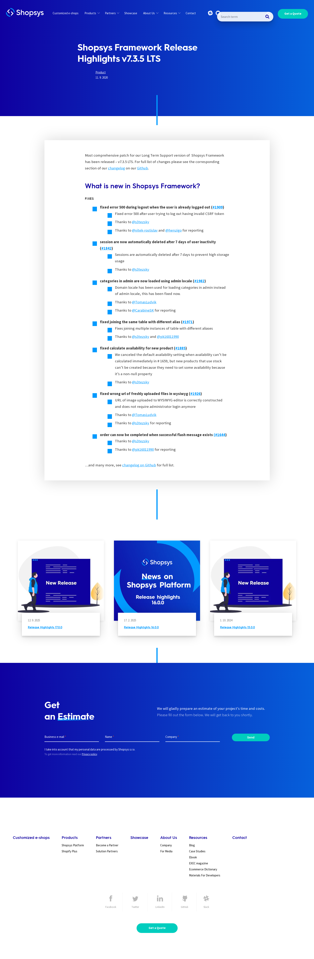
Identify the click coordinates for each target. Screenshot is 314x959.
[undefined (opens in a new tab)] (217, 207)
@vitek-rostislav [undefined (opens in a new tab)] (145, 230)
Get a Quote (292, 13)
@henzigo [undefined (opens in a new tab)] (173, 230)
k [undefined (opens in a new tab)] (163, 336)
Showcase (130, 13)
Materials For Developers (204, 875)
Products (92, 13)
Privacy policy (89, 754)
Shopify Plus (69, 851)
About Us (150, 13)
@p (159, 336)
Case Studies (197, 851)
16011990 (171, 336)
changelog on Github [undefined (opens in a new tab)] (139, 465)
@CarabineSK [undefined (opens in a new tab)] (143, 310)
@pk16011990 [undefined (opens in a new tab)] (143, 449)
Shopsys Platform (73, 845)
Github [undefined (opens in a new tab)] (142, 168)
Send (251, 737)
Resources (172, 13)
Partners (112, 13)
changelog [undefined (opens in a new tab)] (116, 168)
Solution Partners (107, 851)
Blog (192, 845)
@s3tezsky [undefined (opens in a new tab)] (140, 222)
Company (166, 845)
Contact (191, 13)
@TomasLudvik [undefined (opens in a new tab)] (144, 302)
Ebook (193, 857)
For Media (166, 851)
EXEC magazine (198, 863)
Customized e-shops (65, 13)
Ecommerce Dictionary (203, 869)
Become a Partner (107, 845)
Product (101, 72)
